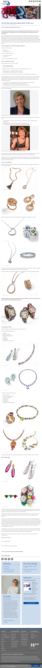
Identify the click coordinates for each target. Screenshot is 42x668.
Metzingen (6, 659)
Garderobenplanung (24, 637)
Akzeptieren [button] (36, 665)
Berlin (19, 656)
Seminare (32, 634)
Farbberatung (13, 634)
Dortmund (10, 657)
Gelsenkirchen (30, 657)
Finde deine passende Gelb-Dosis (30, 569)
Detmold (6, 657)
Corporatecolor (4, 634)
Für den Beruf (23, 631)
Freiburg (26, 657)
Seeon (38, 659)
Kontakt (2, 646)
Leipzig (30, 658)
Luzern (2, 659)
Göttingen (35, 657)
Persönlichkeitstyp (24, 644)
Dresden (13, 657)
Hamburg (3, 658)
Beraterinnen (3, 641)
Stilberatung (13, 635)
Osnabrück (16, 659)
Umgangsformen (24, 643)
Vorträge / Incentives (34, 635)
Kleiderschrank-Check (15, 641)
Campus (2, 644)
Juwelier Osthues (14, 545)
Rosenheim (34, 659)
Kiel (25, 658)
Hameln (6, 658)
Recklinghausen (25, 659)
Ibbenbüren (18, 658)
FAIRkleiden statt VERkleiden (9, 569)
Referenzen (33, 637)
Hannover (10, 658)
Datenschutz (3, 650)
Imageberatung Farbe (24, 634)
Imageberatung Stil (24, 635)
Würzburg (16, 661)
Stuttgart (6, 661)
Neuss (13, 659)
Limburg (33, 658)
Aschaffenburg (8, 656)
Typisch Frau (6, 566)
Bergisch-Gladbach (14, 656)
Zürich (19, 661)
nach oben (33, 648)
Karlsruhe (22, 658)
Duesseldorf (18, 657)
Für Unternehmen (34, 631)
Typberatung (13, 637)
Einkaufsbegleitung (14, 643)
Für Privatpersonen (15, 631)
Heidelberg (14, 658)
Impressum (3, 648)
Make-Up (12, 639)
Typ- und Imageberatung (5, 635)
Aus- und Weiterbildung (8, 571)
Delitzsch (2, 657)
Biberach (22, 656)
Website (5, 622)
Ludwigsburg (37, 658)
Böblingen (26, 656)
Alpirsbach (3, 656)
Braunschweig (34, 656)
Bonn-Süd (30, 656)
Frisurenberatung (14, 644)
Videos (2, 639)
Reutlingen (30, 659)
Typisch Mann (6, 568)
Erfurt (21, 657)
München (9, 659)
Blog (2, 643)
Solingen (2, 661)
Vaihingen (12, 661)
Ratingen (20, 659)
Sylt (9, 661)
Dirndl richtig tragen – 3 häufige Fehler (29, 567)
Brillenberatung (14, 646)
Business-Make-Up (24, 641)
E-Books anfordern (31, 603)
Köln (27, 658)
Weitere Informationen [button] (11, 666)
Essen (24, 657)
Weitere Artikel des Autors (8, 620)
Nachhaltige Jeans (27, 571)
